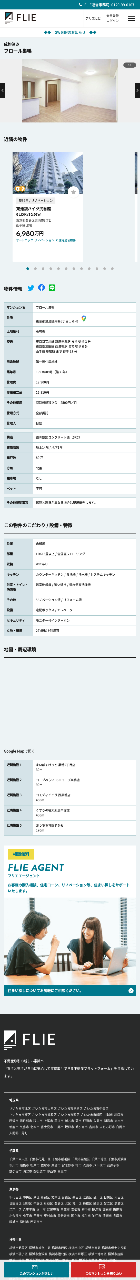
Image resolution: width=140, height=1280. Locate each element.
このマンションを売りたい (103, 1273)
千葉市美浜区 (117, 1159)
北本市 (34, 1126)
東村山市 (50, 1215)
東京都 (13, 1189)
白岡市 (120, 1126)
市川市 (13, 1165)
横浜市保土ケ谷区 (114, 1247)
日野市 (38, 1215)
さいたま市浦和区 (44, 1114)
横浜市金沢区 (38, 1254)
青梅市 (75, 1209)
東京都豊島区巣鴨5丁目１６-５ (62, 321)
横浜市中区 (76, 1247)
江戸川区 (15, 1209)
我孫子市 (113, 1165)
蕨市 (78, 1120)
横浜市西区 (59, 1247)
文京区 (56, 1197)
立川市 (41, 1209)
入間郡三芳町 (18, 1133)
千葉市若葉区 (81, 1159)
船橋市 (24, 1165)
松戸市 (34, 1165)
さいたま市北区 (20, 1108)
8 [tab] (81, 268)
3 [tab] (43, 268)
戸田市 (87, 1120)
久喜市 (24, 1126)
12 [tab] (112, 268)
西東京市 (36, 1221)
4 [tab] (50, 268)
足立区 (108, 1203)
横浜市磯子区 (18, 1254)
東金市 (56, 1165)
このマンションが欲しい (37, 1273)
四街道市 (39, 1171)
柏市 (78, 1165)
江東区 (87, 1197)
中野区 (38, 1203)
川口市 (118, 1114)
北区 (68, 1203)
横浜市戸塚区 (77, 1254)
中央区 (27, 1197)
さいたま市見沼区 (70, 1108)
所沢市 (13, 1120)
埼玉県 (13, 1100)
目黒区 (108, 1197)
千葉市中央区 (18, 1159)
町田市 (117, 1209)
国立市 (75, 1215)
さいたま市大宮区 (44, 1108)
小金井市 (15, 1215)
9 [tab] (89, 268)
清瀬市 (107, 1215)
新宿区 (45, 1197)
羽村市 (24, 1221)
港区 (36, 1197)
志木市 (119, 1120)
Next (137, 90)
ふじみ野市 (107, 1126)
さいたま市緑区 (91, 1114)
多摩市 (117, 1215)
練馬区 (98, 1203)
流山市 (87, 1165)
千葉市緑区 (99, 1159)
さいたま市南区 (68, 1114)
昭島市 (96, 1209)
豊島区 (59, 1203)
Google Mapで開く (19, 751)
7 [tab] (74, 268)
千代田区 (15, 1197)
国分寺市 (63, 1215)
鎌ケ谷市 (15, 1171)
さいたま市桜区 (20, 1114)
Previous (2, 90)
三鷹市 (65, 1209)
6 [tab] (66, 268)
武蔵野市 (53, 1209)
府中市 (86, 1209)
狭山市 (38, 1120)
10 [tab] (97, 268)
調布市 (107, 1209)
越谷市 (69, 1120)
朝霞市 (108, 1120)
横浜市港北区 (58, 1254)
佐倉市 (45, 1165)
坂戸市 (69, 1126)
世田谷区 (15, 1203)
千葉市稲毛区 (61, 1159)
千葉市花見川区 (40, 1159)
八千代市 (99, 1165)
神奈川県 (15, 1239)
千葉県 (13, 1150)
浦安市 (27, 1171)
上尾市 (48, 1120)
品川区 (98, 1197)
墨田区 (77, 1197)
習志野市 (68, 1165)
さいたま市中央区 (96, 1108)
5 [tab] (58, 268)
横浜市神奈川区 (40, 1247)
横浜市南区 (93, 1247)
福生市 (86, 1215)
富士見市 (47, 1126)
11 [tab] (104, 268)
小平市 (27, 1215)
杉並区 (48, 1203)
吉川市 (93, 1126)
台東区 (66, 1197)
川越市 (108, 1114)
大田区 (119, 1197)
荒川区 (77, 1203)
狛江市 (96, 1215)
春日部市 (26, 1120)
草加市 (59, 1120)
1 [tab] (27, 268)
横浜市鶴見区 (18, 1247)
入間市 (98, 1120)
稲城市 (13, 1221)
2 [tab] (35, 268)
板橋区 (87, 1203)
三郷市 (59, 1126)
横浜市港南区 (97, 1254)
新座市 (13, 1126)
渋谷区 (27, 1203)
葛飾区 (119, 1203)
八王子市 (29, 1209)
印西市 (51, 1171)
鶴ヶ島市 (81, 1126)
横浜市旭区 (115, 1254)
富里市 (62, 1171)
